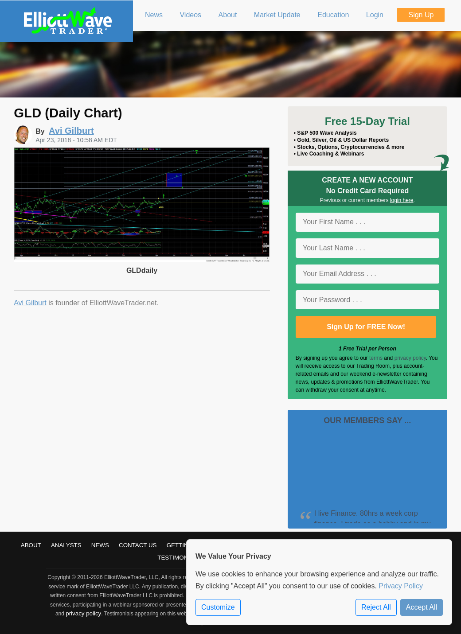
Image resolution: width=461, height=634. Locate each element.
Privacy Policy (401, 586)
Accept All (421, 607)
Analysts (66, 545)
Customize (218, 607)
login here (402, 200)
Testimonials (179, 557)
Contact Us (137, 545)
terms (376, 358)
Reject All (376, 607)
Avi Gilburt (30, 303)
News (100, 545)
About (31, 545)
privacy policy (410, 358)
